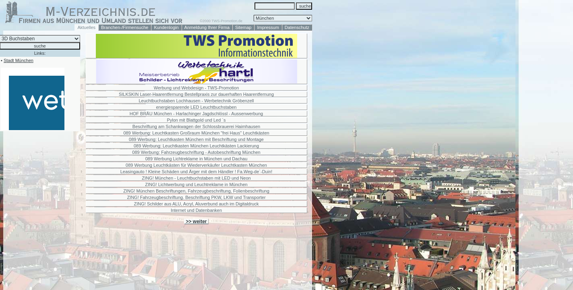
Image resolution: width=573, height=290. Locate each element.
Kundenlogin (166, 27)
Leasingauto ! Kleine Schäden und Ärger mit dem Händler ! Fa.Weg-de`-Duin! (196, 171)
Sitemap (243, 27)
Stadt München (18, 60)
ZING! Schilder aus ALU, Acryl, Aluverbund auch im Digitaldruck (196, 203)
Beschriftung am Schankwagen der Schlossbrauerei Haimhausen (196, 126)
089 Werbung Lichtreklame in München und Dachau (196, 158)
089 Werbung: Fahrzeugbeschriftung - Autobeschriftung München (196, 152)
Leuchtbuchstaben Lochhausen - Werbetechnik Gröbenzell (196, 100)
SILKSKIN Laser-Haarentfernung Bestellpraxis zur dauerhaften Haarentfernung (196, 94)
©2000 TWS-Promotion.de (221, 21)
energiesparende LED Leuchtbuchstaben (196, 107)
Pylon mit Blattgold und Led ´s (196, 120)
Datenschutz (297, 27)
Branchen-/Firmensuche (124, 27)
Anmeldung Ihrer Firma (207, 27)
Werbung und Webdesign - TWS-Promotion (196, 87)
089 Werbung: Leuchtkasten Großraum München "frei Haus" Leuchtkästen (196, 132)
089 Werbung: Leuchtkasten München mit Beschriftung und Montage (196, 139)
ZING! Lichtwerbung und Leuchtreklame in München (196, 184)
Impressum (268, 27)
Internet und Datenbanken (196, 210)
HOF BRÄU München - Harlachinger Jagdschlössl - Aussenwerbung (196, 113)
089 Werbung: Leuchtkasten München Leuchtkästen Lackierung (196, 145)
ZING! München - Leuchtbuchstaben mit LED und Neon (196, 178)
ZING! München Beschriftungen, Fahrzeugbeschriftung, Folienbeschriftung (196, 190)
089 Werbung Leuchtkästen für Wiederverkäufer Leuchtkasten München (196, 165)
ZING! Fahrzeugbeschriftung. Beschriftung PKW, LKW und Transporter (196, 197)
